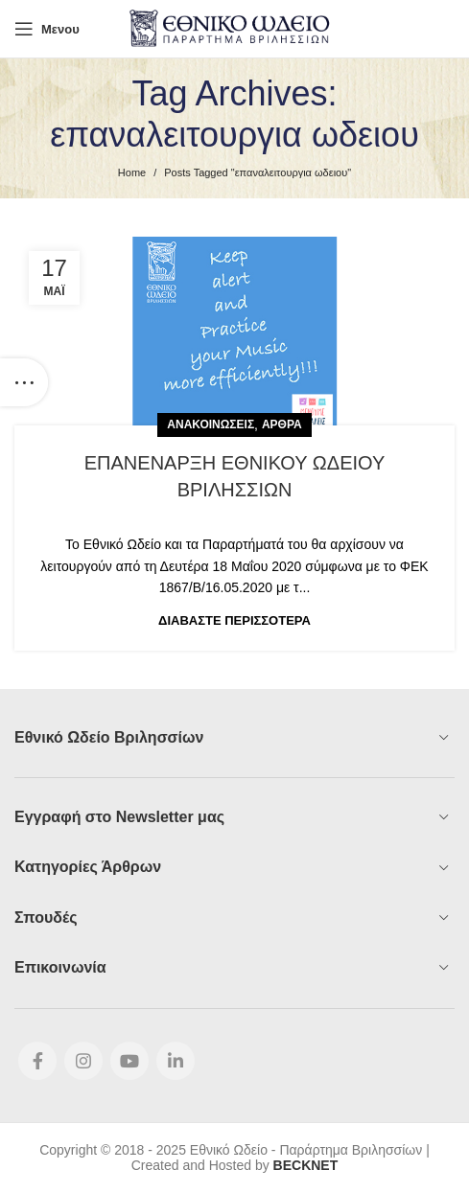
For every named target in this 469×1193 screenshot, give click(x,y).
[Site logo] (234, 27)
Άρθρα (282, 424)
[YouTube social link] (129, 1061)
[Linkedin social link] (175, 1061)
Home (132, 172)
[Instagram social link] (83, 1061)
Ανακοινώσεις (210, 424)
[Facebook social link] (37, 1061)
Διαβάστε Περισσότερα (234, 620)
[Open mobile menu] (47, 29)
